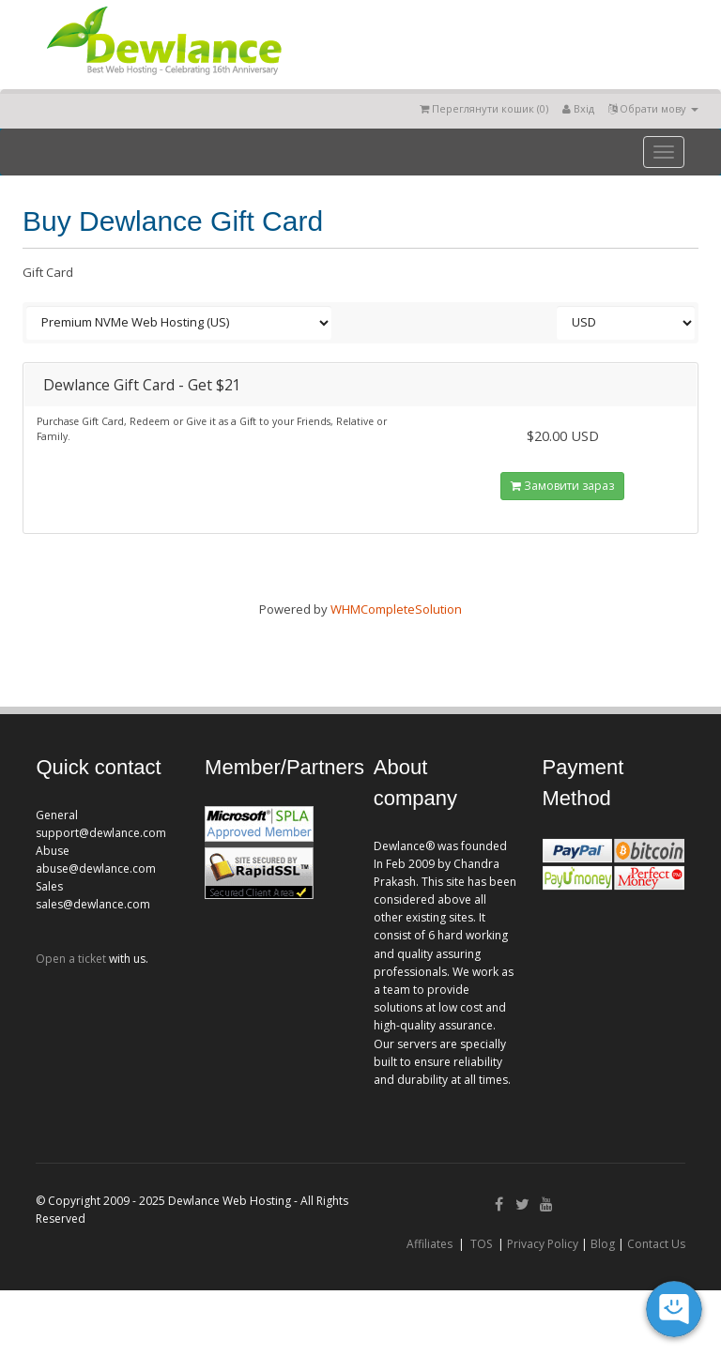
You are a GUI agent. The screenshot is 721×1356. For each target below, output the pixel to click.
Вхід (578, 108)
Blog (603, 1244)
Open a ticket (71, 959)
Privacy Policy (542, 1244)
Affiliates (430, 1244)
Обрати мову (653, 108)
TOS (481, 1244)
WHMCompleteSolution (396, 609)
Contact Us (656, 1244)
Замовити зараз (562, 486)
